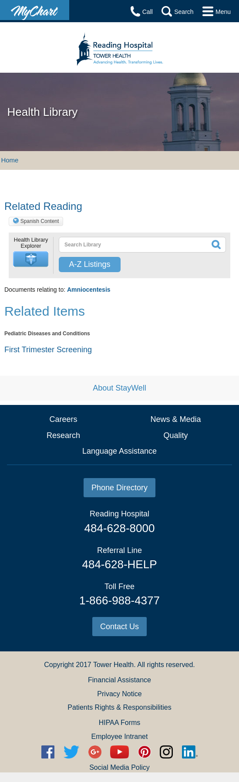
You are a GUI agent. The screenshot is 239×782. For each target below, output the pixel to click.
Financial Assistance (119, 680)
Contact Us (119, 626)
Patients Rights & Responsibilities (119, 707)
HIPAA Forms (120, 722)
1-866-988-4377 (119, 600)
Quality (175, 435)
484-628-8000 (119, 528)
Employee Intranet (119, 736)
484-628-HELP (119, 564)
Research (63, 435)
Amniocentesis (89, 289)
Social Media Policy (119, 767)
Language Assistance (119, 451)
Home (9, 160)
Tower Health (113, 664)
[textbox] (125, 244)
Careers (63, 419)
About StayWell (119, 388)
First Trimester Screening (48, 349)
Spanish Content (39, 221)
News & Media (175, 419)
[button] (31, 259)
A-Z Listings (89, 264)
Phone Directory (119, 487)
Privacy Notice (119, 694)
